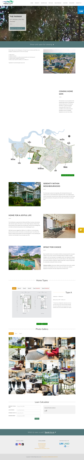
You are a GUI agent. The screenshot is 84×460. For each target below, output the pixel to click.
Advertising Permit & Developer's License (42, 448)
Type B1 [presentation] (29, 288)
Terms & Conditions (41, 445)
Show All (11, 333)
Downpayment (12, 415)
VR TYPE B (45, 323)
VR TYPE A (39, 323)
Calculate (37, 418)
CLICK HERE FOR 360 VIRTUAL (68, 175)
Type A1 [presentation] (19, 288)
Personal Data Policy (42, 444)
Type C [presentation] (36, 288)
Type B (20, 333)
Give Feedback (42, 447)
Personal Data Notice (42, 443)
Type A (16, 333)
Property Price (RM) (12, 407)
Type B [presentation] (24, 288)
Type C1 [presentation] (45, 288)
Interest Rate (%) (13, 412)
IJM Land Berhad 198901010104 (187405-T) (50, 456)
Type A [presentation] (14, 288)
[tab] (14, 288)
